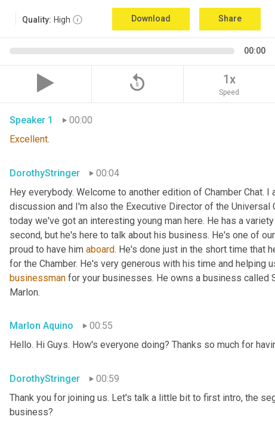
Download (151, 18)
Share (230, 18)
